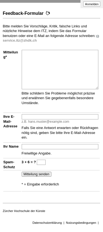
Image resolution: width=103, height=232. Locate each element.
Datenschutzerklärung (47, 222)
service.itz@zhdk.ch (20, 40)
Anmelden (92, 4)
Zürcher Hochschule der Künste (24, 211)
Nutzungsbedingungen (81, 222)
